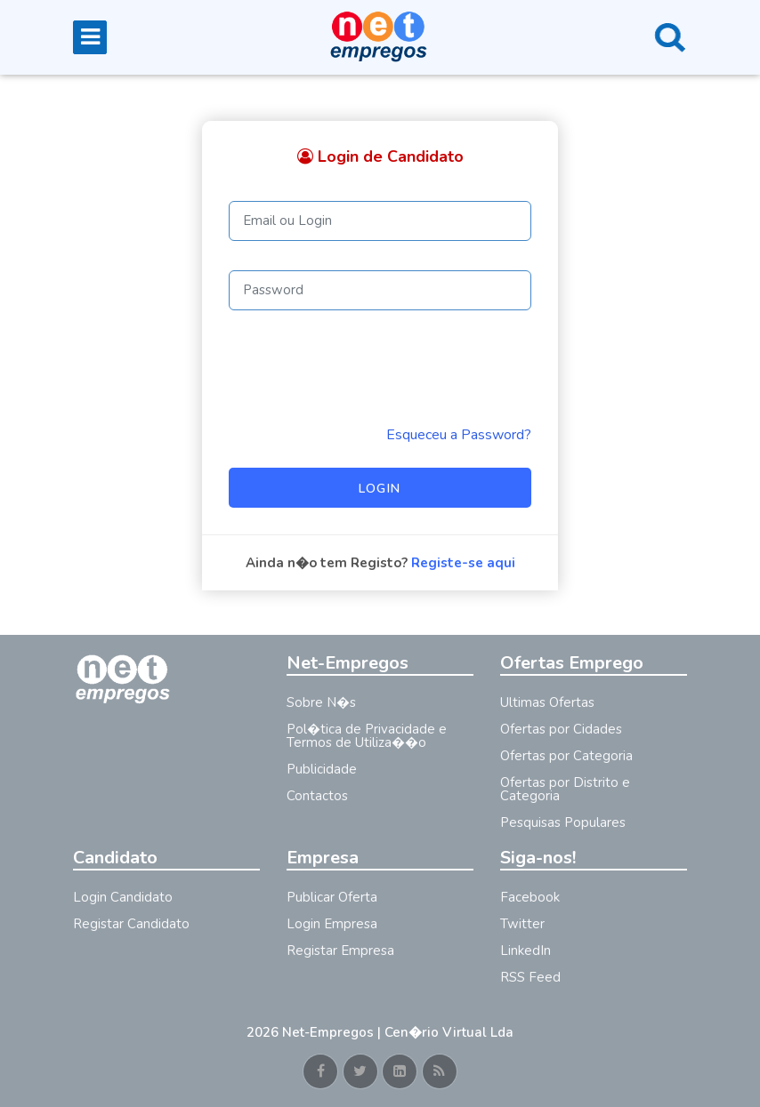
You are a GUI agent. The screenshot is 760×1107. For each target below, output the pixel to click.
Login (380, 488)
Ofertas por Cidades (561, 729)
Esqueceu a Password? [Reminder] (458, 435)
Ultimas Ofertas (547, 702)
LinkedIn (525, 950)
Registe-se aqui (463, 563)
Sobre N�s (321, 702)
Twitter (522, 924)
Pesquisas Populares (563, 822)
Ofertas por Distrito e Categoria (565, 789)
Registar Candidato (131, 924)
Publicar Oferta (332, 897)
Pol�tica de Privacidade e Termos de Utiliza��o (367, 735)
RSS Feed (530, 977)
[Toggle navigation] (90, 37)
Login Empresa (332, 924)
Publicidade (322, 769)
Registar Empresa (340, 950)
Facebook (530, 897)
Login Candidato (123, 897)
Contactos (317, 796)
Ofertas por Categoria (566, 756)
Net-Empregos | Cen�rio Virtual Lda (397, 1032)
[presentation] (364, 367)
